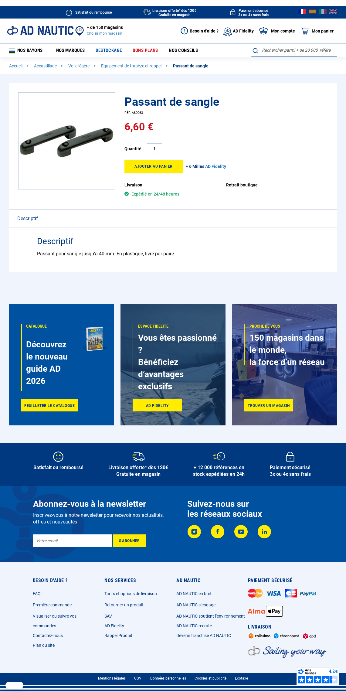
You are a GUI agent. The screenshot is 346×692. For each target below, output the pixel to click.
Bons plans (148, 51)
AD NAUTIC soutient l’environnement (210, 616)
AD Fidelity (114, 625)
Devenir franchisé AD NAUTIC (203, 635)
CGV (137, 678)
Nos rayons (28, 51)
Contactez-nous (48, 635)
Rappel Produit (118, 635)
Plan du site (44, 645)
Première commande (52, 604)
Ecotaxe (241, 678)
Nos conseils (186, 51)
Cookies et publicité (210, 678)
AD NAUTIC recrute (194, 625)
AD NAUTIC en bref (194, 593)
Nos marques (75, 51)
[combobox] (294, 50)
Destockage (112, 51)
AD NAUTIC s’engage (195, 604)
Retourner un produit (124, 604)
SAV (108, 616)
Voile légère (79, 67)
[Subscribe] (129, 540)
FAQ (37, 593)
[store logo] (40, 30)
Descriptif (27, 220)
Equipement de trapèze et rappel (131, 67)
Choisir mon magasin (104, 33)
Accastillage (46, 67)
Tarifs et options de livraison (130, 593)
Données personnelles (168, 678)
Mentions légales (112, 678)
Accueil (16, 67)
